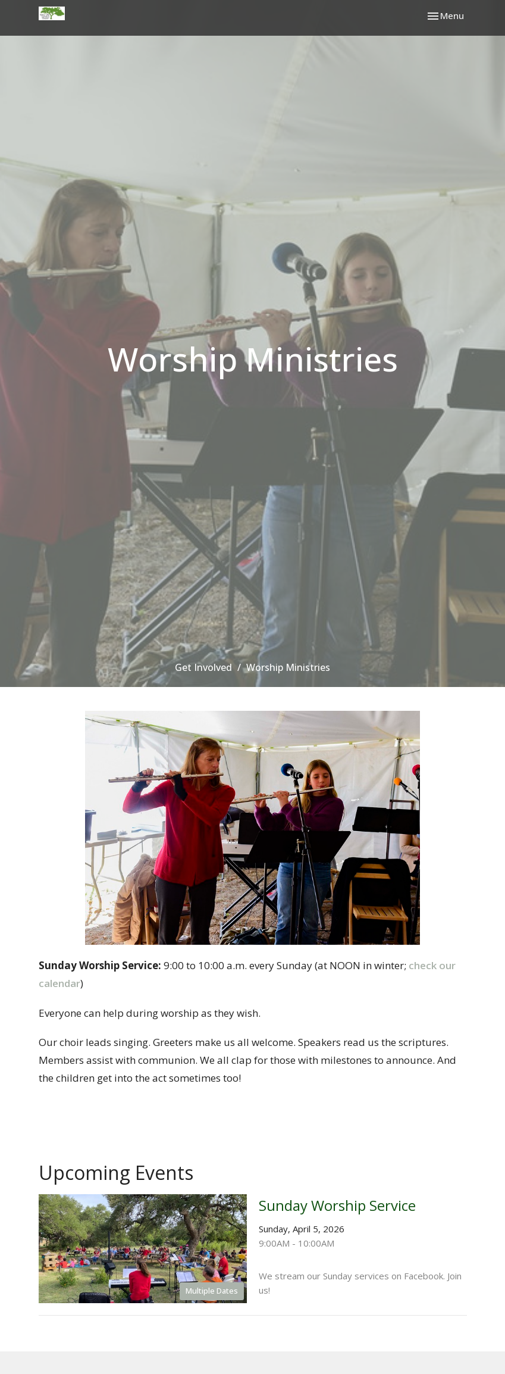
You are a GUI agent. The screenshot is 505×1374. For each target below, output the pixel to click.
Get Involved (203, 667)
